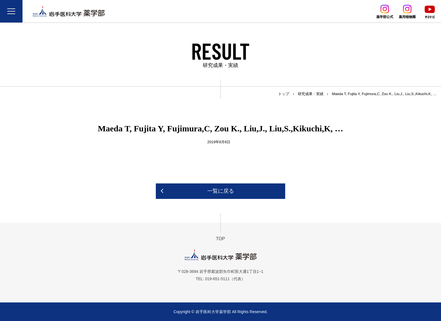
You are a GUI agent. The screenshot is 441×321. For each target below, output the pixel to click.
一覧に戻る (220, 191)
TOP (220, 238)
